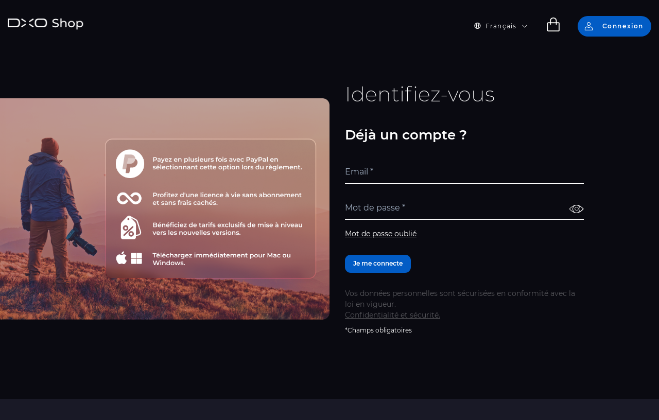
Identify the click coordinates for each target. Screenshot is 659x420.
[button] (507, 26)
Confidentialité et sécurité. (392, 315)
